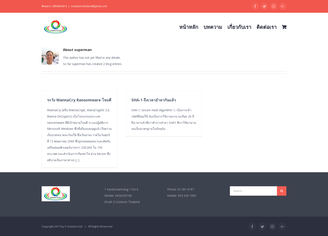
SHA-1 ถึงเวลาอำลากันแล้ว (153, 99)
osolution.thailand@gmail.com (89, 6)
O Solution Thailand (126, 202)
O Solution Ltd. (74, 226)
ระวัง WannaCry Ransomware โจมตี (79, 99)
